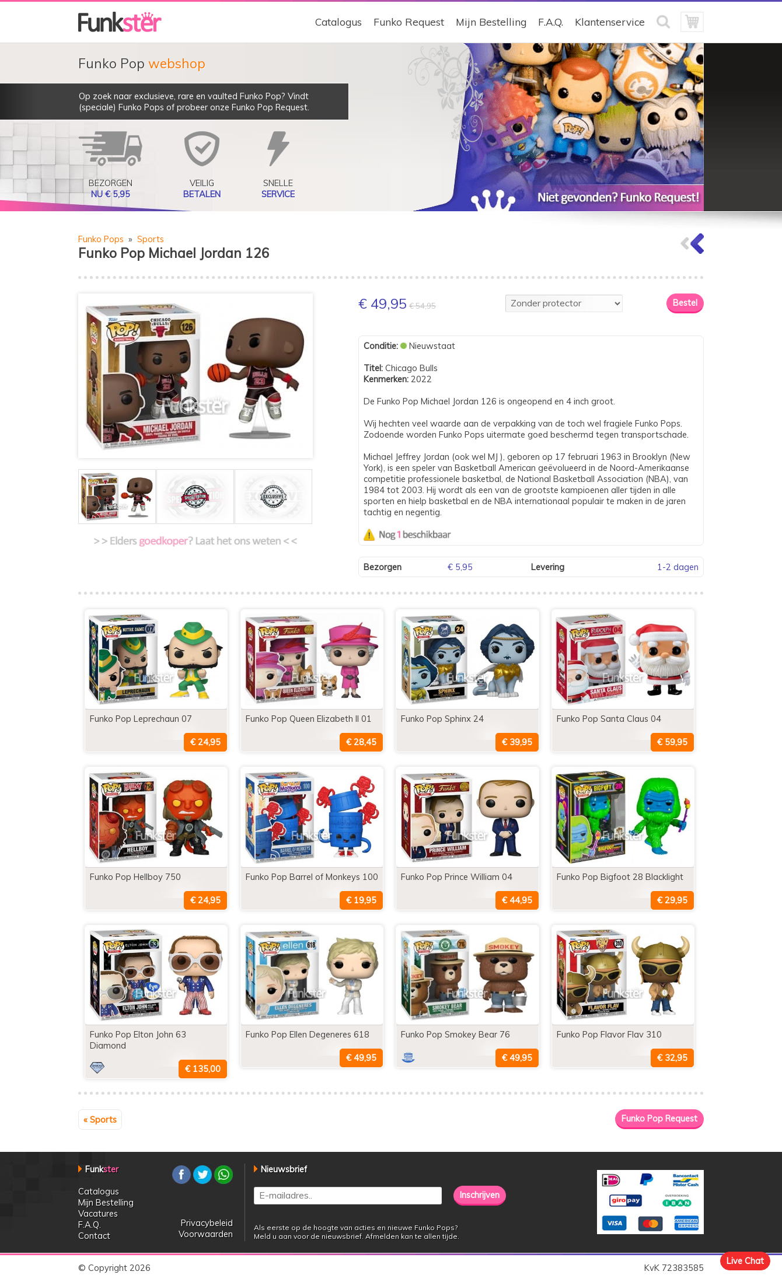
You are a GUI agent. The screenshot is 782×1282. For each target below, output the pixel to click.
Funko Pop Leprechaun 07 (141, 718)
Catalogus (338, 22)
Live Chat (745, 1260)
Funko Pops (101, 238)
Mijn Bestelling (491, 22)
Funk (101, 1169)
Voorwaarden (206, 1233)
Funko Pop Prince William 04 (456, 876)
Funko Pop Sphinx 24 (442, 718)
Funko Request (408, 22)
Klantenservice (610, 22)
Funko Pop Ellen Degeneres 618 (307, 1034)
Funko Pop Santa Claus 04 (609, 718)
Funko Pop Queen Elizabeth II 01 (309, 718)
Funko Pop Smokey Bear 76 (455, 1034)
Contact (94, 1235)
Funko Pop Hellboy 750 (135, 876)
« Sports (100, 1119)
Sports (150, 238)
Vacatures (98, 1213)
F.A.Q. (550, 22)
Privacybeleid (207, 1222)
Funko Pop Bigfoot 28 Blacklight (620, 876)
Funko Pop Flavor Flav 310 (609, 1034)
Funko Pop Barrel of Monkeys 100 (312, 876)
